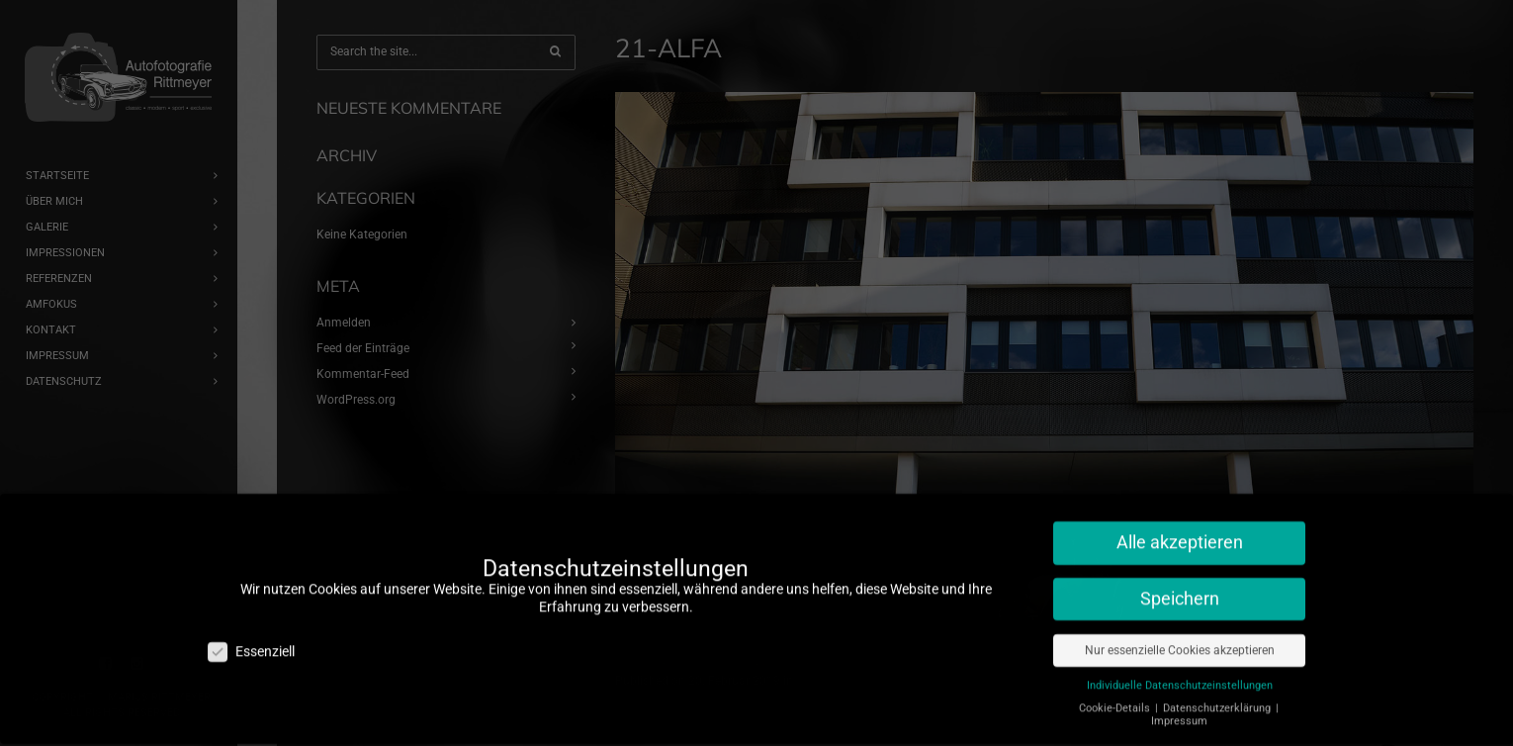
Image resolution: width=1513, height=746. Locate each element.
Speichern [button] (1179, 588)
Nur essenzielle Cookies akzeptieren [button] (1180, 639)
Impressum (1179, 709)
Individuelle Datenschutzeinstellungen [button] (1180, 674)
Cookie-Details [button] (1116, 697)
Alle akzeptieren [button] (1179, 531)
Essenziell (251, 639)
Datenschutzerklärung (1218, 697)
